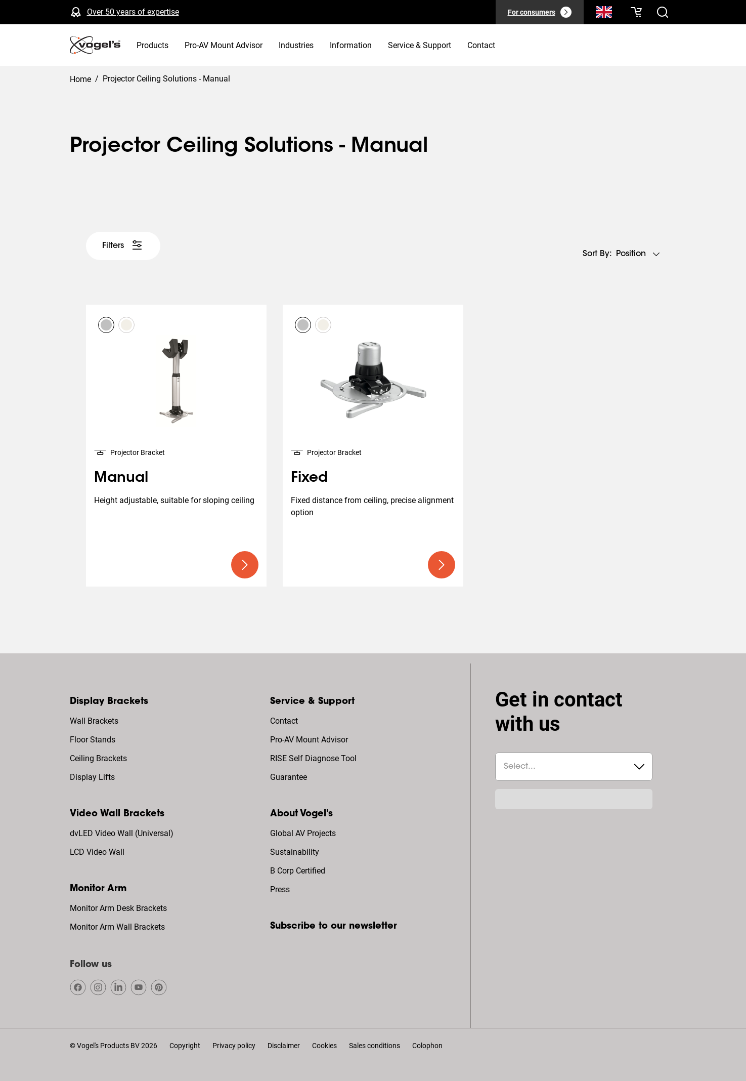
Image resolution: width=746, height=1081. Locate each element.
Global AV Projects (303, 833)
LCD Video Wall (97, 852)
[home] (95, 45)
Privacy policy (233, 1046)
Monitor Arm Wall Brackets (117, 927)
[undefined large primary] (244, 564)
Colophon (427, 1046)
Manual (121, 478)
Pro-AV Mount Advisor (309, 739)
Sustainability (294, 852)
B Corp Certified (297, 871)
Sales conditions (374, 1046)
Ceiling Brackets (98, 758)
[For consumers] (540, 12)
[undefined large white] (123, 246)
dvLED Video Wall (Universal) (121, 833)
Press (280, 889)
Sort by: (597, 254)
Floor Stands (92, 739)
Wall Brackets (94, 721)
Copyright (184, 1046)
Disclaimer (284, 1046)
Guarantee (288, 777)
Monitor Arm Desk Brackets (118, 908)
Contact (284, 721)
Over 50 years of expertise (133, 12)
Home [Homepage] (80, 79)
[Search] (604, 14)
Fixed (309, 478)
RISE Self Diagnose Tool (313, 758)
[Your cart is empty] (636, 12)
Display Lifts (92, 777)
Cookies (324, 1046)
